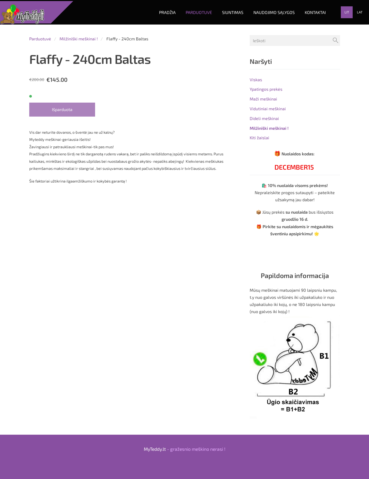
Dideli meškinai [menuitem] (264, 116)
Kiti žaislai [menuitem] (259, 135)
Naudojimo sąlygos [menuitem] (267, 11)
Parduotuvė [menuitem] (192, 11)
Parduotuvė (40, 36)
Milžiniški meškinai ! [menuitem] (269, 125)
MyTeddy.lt (155, 447)
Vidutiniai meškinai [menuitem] (268, 106)
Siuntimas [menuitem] (225, 11)
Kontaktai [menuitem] (308, 11)
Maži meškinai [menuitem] (263, 96)
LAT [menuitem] (353, 11)
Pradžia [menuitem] (160, 11)
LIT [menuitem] (339, 11)
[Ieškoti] (295, 38)
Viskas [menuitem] (256, 77)
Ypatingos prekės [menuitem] (266, 87)
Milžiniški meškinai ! (79, 36)
